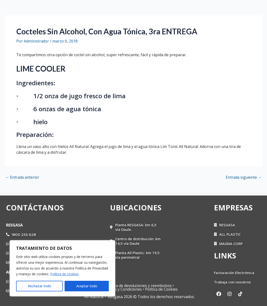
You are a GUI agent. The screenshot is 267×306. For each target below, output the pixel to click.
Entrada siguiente (243, 177)
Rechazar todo (39, 286)
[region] (62, 268)
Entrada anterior (22, 177)
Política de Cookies (163, 289)
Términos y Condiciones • (122, 289)
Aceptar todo (86, 286)
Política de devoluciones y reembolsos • (139, 285)
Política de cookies (64, 274)
